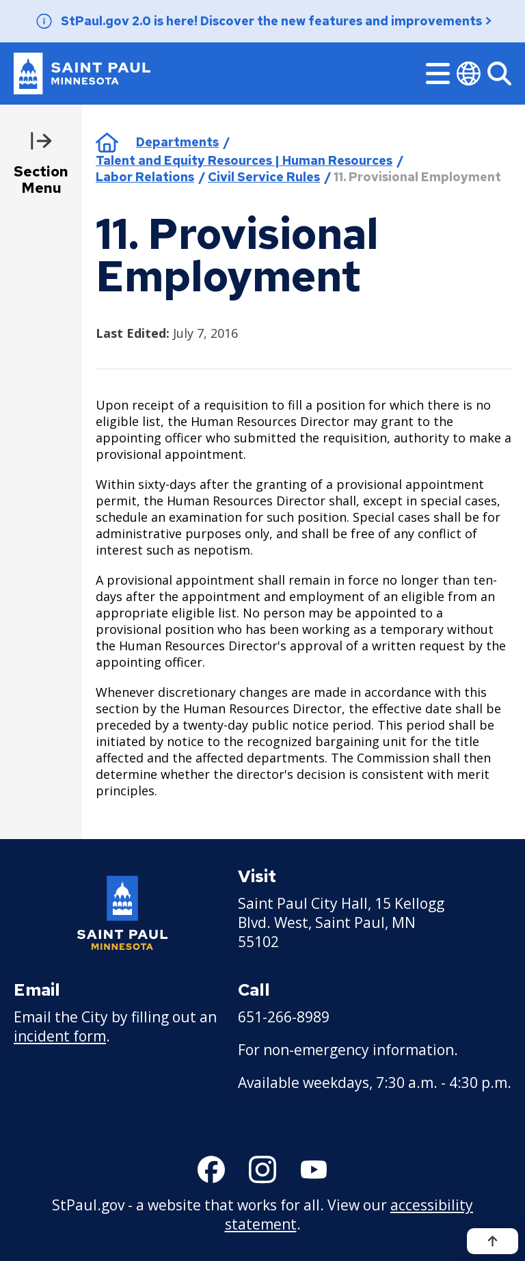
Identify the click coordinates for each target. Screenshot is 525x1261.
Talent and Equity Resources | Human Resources (244, 160)
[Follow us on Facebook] (211, 1169)
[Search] (499, 73)
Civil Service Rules (264, 177)
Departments (177, 142)
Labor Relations (145, 177)
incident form (60, 1036)
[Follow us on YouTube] (313, 1169)
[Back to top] (492, 1241)
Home (107, 142)
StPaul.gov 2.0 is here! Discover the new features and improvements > (276, 21)
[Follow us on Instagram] (262, 1169)
